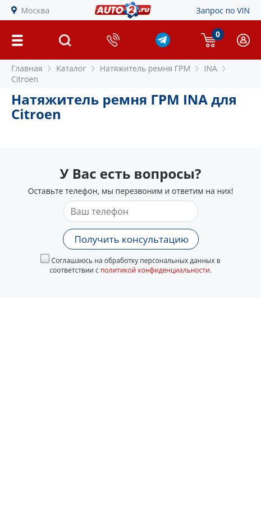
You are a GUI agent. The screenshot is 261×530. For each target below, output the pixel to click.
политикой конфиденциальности (155, 270)
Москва (35, 10)
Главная (27, 68)
